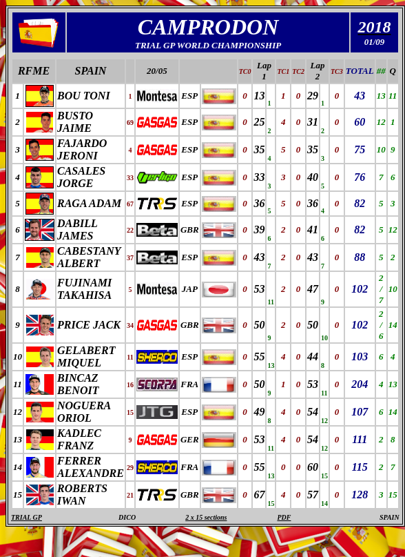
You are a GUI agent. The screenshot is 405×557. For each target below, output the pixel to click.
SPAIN (90, 71)
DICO (127, 517)
